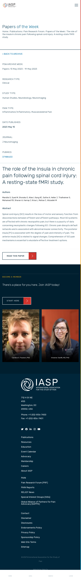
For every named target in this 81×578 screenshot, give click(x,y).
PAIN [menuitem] (23, 478)
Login (71, 574)
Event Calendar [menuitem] (28, 452)
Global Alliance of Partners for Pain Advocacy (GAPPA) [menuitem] (38, 503)
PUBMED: (7, 152)
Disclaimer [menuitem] (26, 518)
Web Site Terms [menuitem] (28, 542)
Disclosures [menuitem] (26, 523)
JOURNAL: (7, 137)
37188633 (7, 157)
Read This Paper (15, 256)
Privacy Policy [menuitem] (28, 532)
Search (50, 574)
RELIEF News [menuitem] (27, 492)
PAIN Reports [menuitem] (27, 487)
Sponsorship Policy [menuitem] (30, 537)
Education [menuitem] (26, 447)
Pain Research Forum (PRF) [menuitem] (34, 483)
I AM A (30, 574)
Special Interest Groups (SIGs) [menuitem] (35, 497)
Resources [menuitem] (26, 442)
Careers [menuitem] (25, 466)
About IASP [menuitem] (26, 471)
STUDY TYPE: (9, 93)
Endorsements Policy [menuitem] (31, 528)
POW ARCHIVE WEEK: (12, 64)
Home (10, 574)
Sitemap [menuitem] (25, 547)
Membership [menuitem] (27, 461)
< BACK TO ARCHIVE (12, 54)
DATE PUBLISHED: (11, 122)
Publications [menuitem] (27, 437)
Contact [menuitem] (25, 513)
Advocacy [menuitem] (26, 456)
